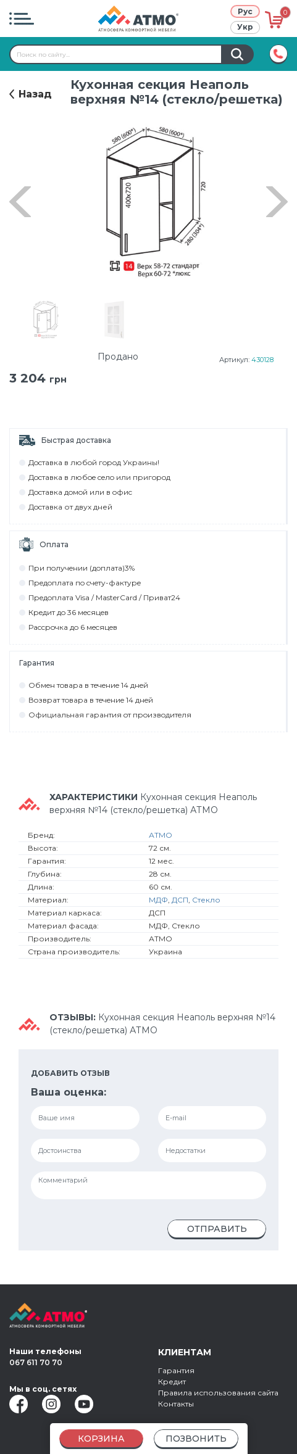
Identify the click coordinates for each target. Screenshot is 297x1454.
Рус (245, 11)
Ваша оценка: (68, 1092)
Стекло (206, 899)
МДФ (158, 899)
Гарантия (176, 1370)
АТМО (160, 835)
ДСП (180, 899)
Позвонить (196, 1438)
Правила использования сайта (218, 1392)
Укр (245, 26)
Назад (35, 94)
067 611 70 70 (35, 1362)
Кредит (172, 1381)
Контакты (176, 1403)
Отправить (217, 1228)
